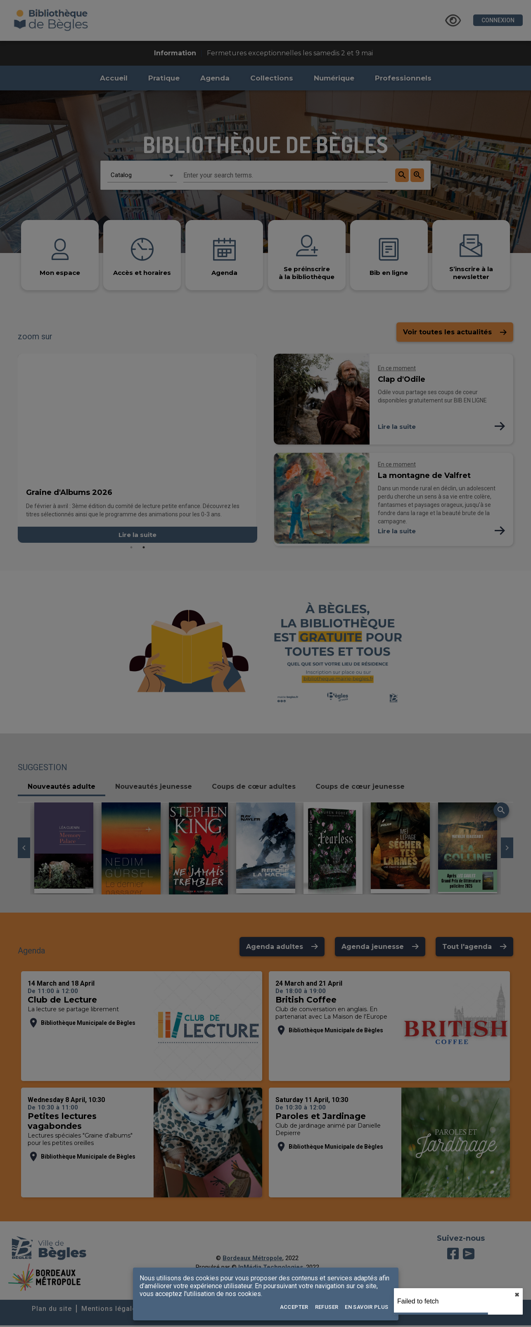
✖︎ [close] (516, 1295)
